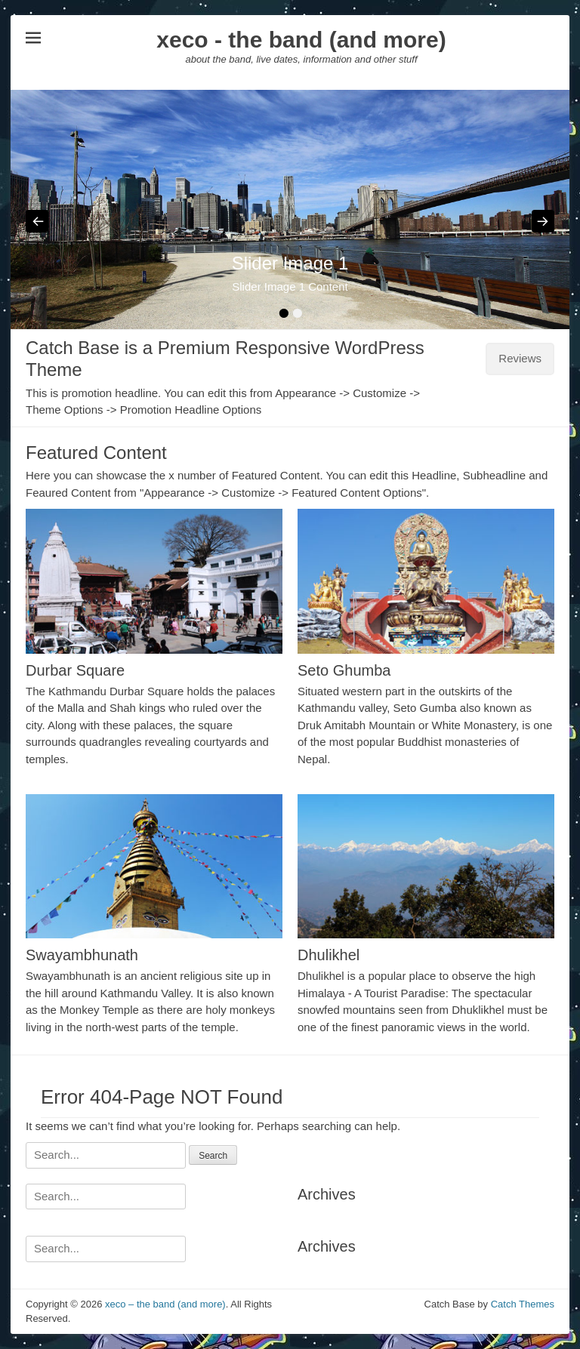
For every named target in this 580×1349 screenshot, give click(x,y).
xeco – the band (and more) (165, 1304)
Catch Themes (522, 1304)
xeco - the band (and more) (301, 39)
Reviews (519, 358)
